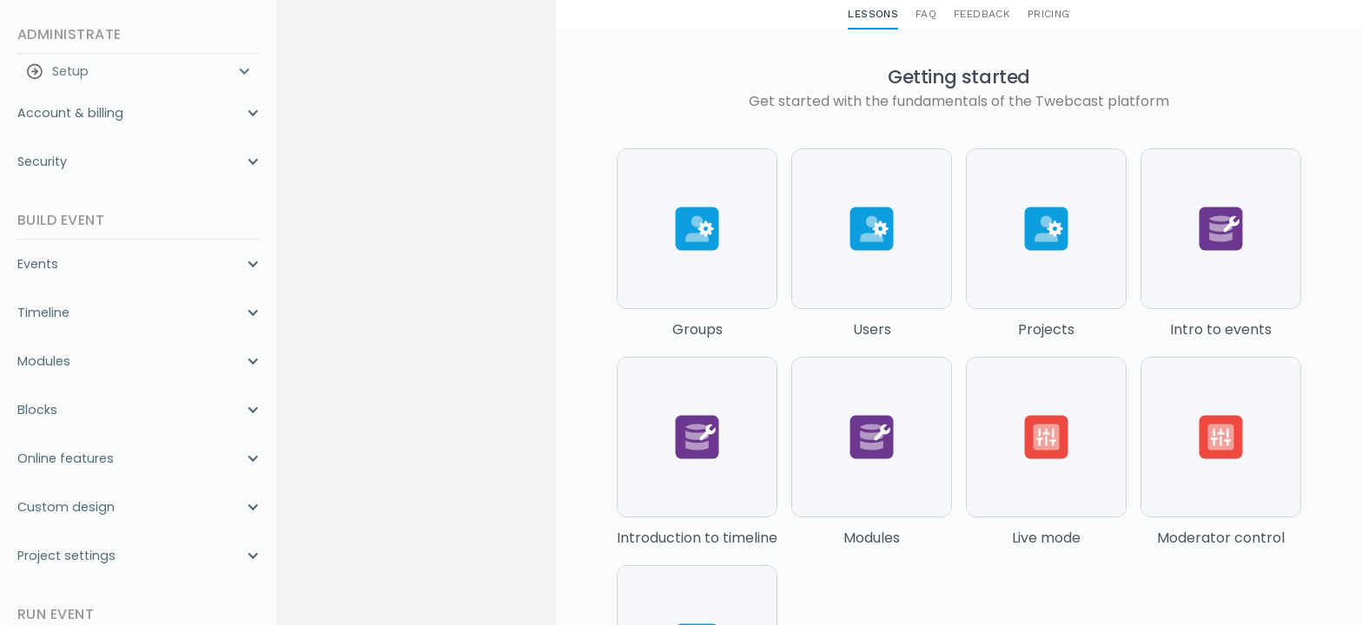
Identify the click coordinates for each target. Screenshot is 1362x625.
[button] (138, 71)
